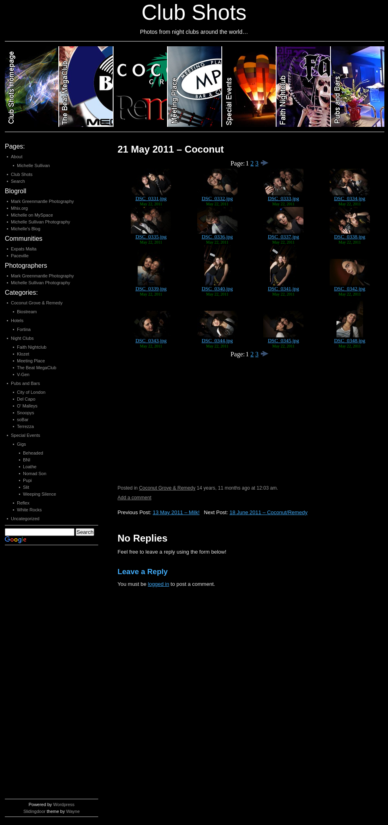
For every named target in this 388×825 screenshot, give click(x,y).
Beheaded (33, 453)
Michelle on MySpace (32, 215)
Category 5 (249, 86)
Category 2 (86, 86)
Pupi (27, 480)
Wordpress (63, 804)
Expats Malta (24, 248)
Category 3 (141, 86)
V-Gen (23, 374)
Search (18, 181)
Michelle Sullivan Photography (40, 221)
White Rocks (29, 509)
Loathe (30, 466)
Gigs (21, 444)
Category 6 (304, 86)
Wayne (73, 811)
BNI (26, 459)
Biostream (27, 311)
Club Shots (22, 174)
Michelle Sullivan (33, 165)
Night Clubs (22, 338)
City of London (31, 392)
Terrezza (25, 426)
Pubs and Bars (25, 383)
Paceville (20, 255)
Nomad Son (34, 473)
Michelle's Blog (25, 228)
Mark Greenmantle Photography (42, 201)
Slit (26, 487)
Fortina (24, 329)
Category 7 (357, 86)
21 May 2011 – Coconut (171, 149)
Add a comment (134, 497)
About (17, 156)
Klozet (23, 354)
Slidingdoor (34, 811)
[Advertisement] (37, 674)
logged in (158, 584)
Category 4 (195, 86)
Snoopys (25, 412)
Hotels (17, 320)
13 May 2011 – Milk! (176, 512)
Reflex (23, 502)
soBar (23, 419)
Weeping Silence (39, 494)
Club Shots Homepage (32, 86)
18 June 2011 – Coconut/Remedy (268, 512)
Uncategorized (25, 518)
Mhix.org (19, 208)
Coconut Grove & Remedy (167, 488)
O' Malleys (27, 405)
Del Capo (26, 399)
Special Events (25, 435)
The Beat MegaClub (36, 367)
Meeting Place (31, 360)
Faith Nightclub (31, 347)
